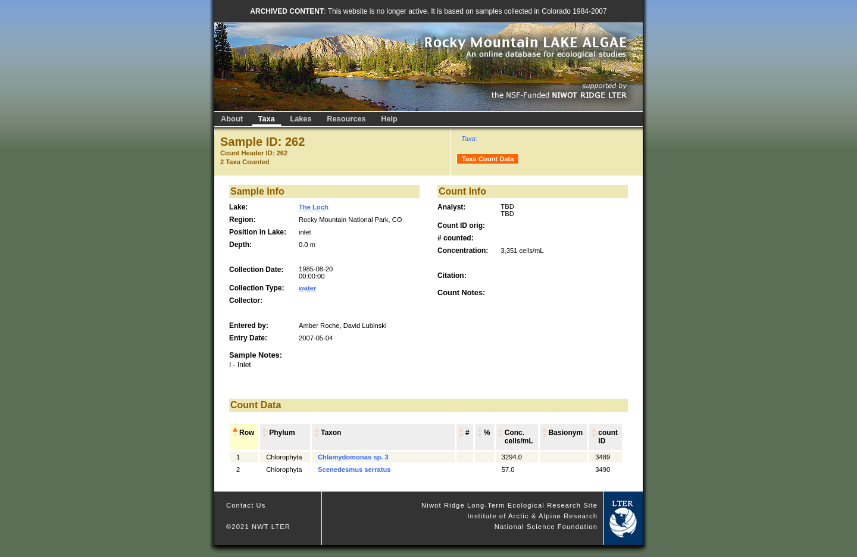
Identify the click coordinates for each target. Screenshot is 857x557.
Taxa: (469, 138)
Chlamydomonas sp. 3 (353, 457)
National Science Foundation (546, 526)
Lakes (300, 118)
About (232, 118)
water (307, 288)
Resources (346, 118)
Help (389, 118)
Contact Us (246, 505)
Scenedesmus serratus (354, 469)
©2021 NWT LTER (258, 526)
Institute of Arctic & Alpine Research (532, 516)
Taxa (266, 118)
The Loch (314, 207)
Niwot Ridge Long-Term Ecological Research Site (509, 505)
